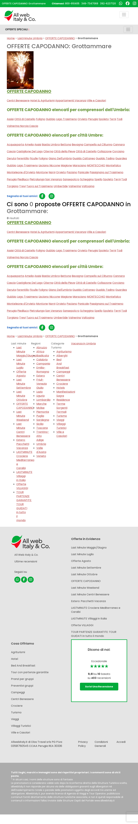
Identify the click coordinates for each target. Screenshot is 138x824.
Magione (66, 165)
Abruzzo (41, 347)
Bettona (65, 144)
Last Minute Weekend (22, 416)
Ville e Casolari (96, 100)
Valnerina (74, 186)
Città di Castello (24, 119)
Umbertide (61, 186)
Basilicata (42, 356)
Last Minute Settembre (23, 384)
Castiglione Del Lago (29, 151)
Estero (40, 376)
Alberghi (61, 356)
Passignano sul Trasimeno (106, 172)
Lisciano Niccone (49, 165)
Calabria (42, 360)
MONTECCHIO (96, 165)
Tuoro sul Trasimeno (39, 186)
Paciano (72, 172)
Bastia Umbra (51, 144)
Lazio (39, 392)
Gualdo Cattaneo (83, 158)
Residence (63, 400)
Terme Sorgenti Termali (61, 408)
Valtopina (88, 186)
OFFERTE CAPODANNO (60, 38)
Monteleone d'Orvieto (21, 172)
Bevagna (77, 144)
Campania (43, 364)
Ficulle (34, 158)
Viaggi (60, 420)
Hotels (60, 388)
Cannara (119, 144)
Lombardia (43, 400)
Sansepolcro (71, 179)
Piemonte (42, 412)
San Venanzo (53, 179)
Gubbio (50, 119)
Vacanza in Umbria (83, 343)
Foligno (40, 119)
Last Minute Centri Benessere (23, 430)
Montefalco (113, 165)
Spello (98, 179)
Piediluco (23, 179)
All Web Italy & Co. (26, 555)
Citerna (48, 151)
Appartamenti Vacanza (70, 100)
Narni (52, 172)
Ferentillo (23, 158)
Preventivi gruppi (22, 686)
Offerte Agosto (21, 374)
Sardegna (42, 420)
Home (11, 38)
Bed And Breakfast (23, 666)
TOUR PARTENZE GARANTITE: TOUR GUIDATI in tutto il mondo (24, 506)
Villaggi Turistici (61, 426)
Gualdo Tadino (105, 158)
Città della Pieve (64, 151)
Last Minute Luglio (20, 364)
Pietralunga (37, 179)
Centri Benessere (18, 100)
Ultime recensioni (25, 561)
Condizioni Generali (101, 744)
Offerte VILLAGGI (22, 486)
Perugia (93, 119)
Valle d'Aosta (41, 450)
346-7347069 (89, 3)
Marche (41, 404)
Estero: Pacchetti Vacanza (22, 444)
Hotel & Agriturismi (42, 100)
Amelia (29, 144)
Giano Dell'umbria (60, 158)
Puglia (40, 416)
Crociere (62, 384)
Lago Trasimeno (66, 119)
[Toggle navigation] (124, 14)
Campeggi (63, 372)
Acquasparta (15, 144)
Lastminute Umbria (30, 38)
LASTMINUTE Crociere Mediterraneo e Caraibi (25, 460)
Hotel (14, 659)
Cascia (11, 151)
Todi (119, 119)
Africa (40, 352)
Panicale (83, 172)
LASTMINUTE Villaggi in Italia (24, 476)
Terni (112, 119)
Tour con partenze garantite (30, 672)
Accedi (120, 742)
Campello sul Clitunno (98, 144)
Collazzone (104, 151)
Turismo (61, 416)
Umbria (41, 444)
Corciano (118, 151)
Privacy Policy (83, 744)
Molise (40, 408)
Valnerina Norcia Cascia (22, 126)
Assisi (10, 119)
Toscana (42, 428)
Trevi (22, 186)
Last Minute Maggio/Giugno (89, 548)
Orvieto (82, 119)
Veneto (41, 456)
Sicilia (39, 424)
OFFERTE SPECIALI (17, 29)
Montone (42, 172)
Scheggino (87, 179)
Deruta (11, 158)
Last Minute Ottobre (21, 396)
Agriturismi (18, 652)
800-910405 (72, 3)
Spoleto (104, 119)
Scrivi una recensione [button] (99, 686)
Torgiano (13, 186)
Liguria (40, 396)
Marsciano (79, 165)
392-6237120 (108, 3)
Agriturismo (64, 352)
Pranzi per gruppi (22, 679)
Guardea (121, 158)
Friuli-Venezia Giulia (41, 384)
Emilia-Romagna (42, 370)
